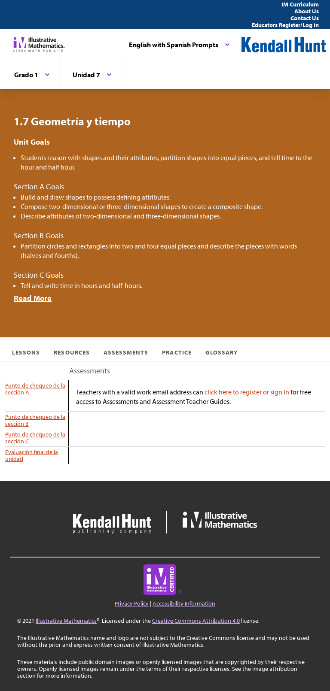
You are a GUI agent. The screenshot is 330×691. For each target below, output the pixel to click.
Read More (33, 298)
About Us (306, 11)
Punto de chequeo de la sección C (35, 437)
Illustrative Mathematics (66, 620)
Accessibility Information (184, 603)
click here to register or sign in (247, 392)
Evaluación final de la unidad (31, 455)
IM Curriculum (300, 4)
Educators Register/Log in (285, 24)
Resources (71, 352)
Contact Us (304, 18)
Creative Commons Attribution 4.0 (196, 620)
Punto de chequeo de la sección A (35, 389)
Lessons (26, 352)
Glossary (221, 352)
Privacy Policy (132, 603)
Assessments (126, 352)
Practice (176, 352)
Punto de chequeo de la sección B (35, 420)
